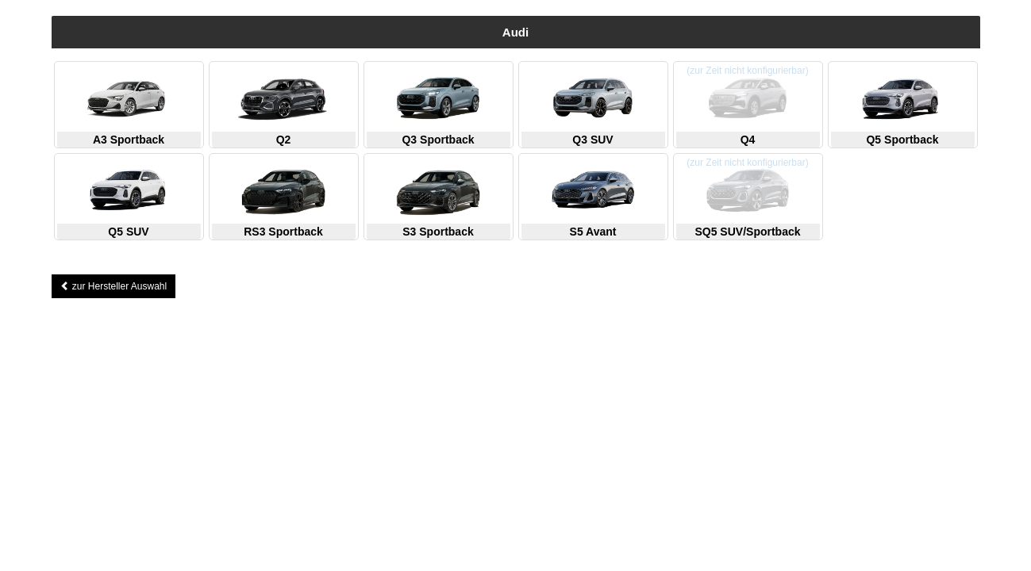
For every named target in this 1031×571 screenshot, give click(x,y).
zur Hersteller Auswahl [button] (113, 286)
